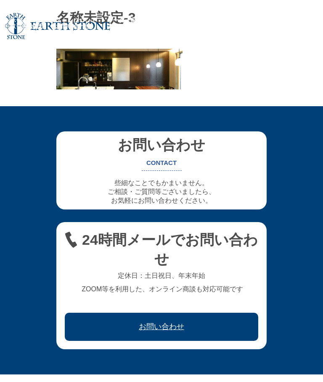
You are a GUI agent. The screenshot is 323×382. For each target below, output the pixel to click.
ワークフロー (266, 20)
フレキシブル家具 (175, 20)
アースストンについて (67, 20)
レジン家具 (224, 20)
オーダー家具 (124, 20)
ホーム (19, 20)
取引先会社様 (27, 26)
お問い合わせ (73, 26)
